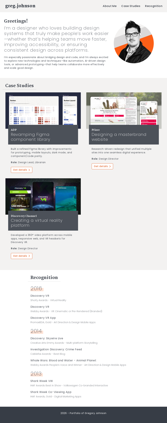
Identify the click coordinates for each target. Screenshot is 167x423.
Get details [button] (21, 170)
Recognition (153, 6)
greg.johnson (20, 6)
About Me (109, 6)
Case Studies (130, 6)
